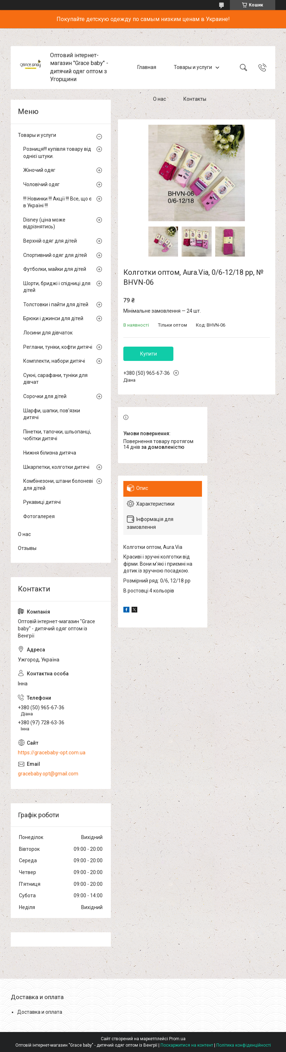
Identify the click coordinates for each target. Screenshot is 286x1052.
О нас (159, 99)
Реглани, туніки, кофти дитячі (57, 347)
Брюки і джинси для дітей (53, 318)
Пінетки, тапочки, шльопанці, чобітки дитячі (57, 435)
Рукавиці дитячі (42, 502)
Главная (146, 67)
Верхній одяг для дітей (50, 241)
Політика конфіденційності (243, 1045)
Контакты (194, 99)
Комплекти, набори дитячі (54, 361)
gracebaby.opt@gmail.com (48, 773)
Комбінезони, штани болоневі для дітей (58, 484)
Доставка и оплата (39, 1012)
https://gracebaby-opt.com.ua (51, 752)
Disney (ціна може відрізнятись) (44, 223)
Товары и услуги (193, 67)
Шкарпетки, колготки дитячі (56, 467)
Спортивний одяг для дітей (55, 255)
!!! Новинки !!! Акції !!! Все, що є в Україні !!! (57, 202)
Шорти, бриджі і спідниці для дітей (56, 287)
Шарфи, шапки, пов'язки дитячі (51, 414)
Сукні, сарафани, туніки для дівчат (55, 378)
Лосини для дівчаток (48, 333)
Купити (148, 354)
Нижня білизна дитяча (49, 453)
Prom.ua (177, 1038)
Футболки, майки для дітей (54, 269)
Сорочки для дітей (44, 396)
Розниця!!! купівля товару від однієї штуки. (57, 152)
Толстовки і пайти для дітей (55, 304)
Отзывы (27, 548)
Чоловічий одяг (41, 184)
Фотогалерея (39, 516)
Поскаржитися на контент (187, 1045)
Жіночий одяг (39, 170)
